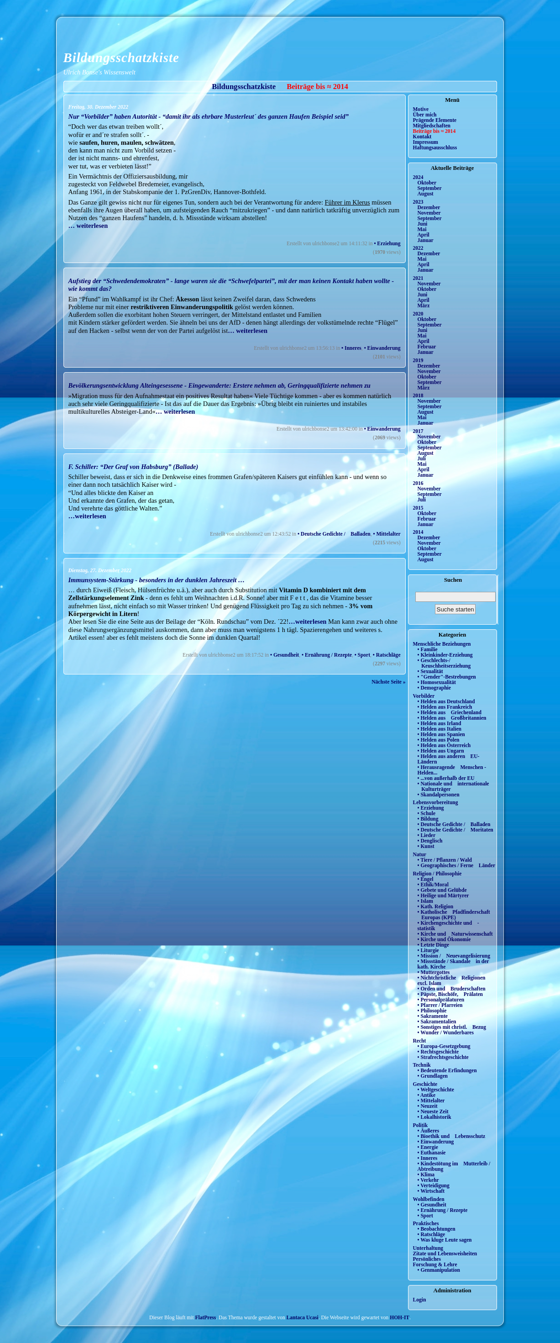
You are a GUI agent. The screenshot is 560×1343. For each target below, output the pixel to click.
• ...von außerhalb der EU (446, 778)
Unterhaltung (428, 1248)
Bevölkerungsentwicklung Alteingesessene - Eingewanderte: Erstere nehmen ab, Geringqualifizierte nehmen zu (219, 385)
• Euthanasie (432, 1152)
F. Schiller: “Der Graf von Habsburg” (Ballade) (133, 466)
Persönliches (427, 1259)
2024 (418, 177)
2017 (418, 431)
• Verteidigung (434, 1185)
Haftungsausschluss (435, 147)
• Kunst (426, 846)
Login (419, 1299)
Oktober (427, 182)
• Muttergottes (434, 972)
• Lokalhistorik (434, 1117)
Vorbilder (424, 696)
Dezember (429, 207)
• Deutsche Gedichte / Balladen (334, 534)
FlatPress (205, 1317)
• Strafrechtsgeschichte (443, 1057)
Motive (421, 109)
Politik (420, 1125)
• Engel (426, 879)
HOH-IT (399, 1317)
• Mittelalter (387, 534)
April (423, 234)
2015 (418, 508)
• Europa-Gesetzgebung (444, 1046)
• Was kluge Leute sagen (445, 1240)
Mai (422, 229)
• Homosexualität (437, 682)
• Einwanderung (382, 348)
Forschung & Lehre (435, 1264)
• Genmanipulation (439, 1270)
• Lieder (427, 835)
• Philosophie (432, 1010)
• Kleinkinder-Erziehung (445, 655)
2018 (418, 395)
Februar (427, 346)
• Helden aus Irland (439, 723)
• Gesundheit (284, 655)
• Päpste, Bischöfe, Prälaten (450, 994)
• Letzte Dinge (433, 945)
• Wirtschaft (431, 1191)
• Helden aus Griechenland (449, 712)
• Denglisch (430, 840)
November (429, 213)
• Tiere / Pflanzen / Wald (445, 860)
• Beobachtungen (436, 1229)
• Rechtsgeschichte (438, 1051)
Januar (426, 240)
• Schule (427, 813)
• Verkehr (428, 1180)
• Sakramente (433, 1016)
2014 (418, 532)
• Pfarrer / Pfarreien (440, 1005)
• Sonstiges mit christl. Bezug (452, 1027)
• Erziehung (387, 243)
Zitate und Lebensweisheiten (445, 1253)
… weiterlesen (88, 225)
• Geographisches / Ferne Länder (457, 865)
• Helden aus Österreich (444, 745)
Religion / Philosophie (437, 873)
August (426, 193)
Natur (419, 854)
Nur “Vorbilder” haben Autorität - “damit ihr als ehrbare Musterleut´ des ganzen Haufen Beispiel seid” (208, 116)
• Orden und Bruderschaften (452, 988)
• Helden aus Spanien (441, 734)
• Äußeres (429, 1130)
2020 (418, 313)
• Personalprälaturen (441, 999)
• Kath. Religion (436, 906)
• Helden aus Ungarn (441, 750)
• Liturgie (428, 950)
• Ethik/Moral (433, 884)
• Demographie (434, 687)
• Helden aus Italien (440, 729)
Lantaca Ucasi (303, 1317)
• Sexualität (430, 671)
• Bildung (428, 819)
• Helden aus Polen (439, 740)
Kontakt (422, 136)
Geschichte (425, 1084)
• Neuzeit (428, 1106)
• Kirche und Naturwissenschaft (455, 934)
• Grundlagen (433, 1076)
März (424, 305)
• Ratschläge (387, 655)
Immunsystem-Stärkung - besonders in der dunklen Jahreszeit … (156, 580)
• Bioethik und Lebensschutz (452, 1136)
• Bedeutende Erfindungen (447, 1070)
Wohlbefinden (429, 1199)
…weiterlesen (87, 516)
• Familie (428, 649)
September (430, 188)
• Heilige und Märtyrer (443, 895)
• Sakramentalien (437, 1021)
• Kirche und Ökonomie (444, 939)
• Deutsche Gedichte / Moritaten (455, 829)
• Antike (427, 1095)
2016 (418, 483)
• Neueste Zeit (433, 1111)
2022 (418, 248)
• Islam (425, 901)
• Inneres (351, 348)
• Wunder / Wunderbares (446, 1032)
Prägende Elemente (435, 120)
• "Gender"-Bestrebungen (447, 676)
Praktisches (426, 1223)
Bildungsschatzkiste (121, 57)
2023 (418, 202)
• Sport (362, 655)
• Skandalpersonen (439, 794)
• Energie (428, 1147)
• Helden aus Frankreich (445, 707)
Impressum (425, 142)
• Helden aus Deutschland (446, 701)
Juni (423, 223)
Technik (422, 1065)
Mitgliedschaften (432, 125)
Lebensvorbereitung (435, 802)
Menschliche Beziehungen (442, 644)
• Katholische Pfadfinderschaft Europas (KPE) (454, 914)
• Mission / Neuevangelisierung (454, 956)
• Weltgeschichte (436, 1089)
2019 (418, 360)
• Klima (426, 1174)
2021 (418, 278)
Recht (419, 1040)
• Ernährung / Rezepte (327, 655)
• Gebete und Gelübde (442, 890)
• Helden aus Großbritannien (452, 718)
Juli (422, 458)
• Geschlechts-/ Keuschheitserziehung (444, 663)
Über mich (425, 114)
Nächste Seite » (388, 682)
